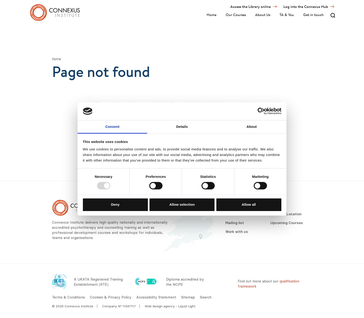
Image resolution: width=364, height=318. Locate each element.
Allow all (249, 204)
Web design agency (160, 306)
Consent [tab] (112, 127)
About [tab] (252, 127)
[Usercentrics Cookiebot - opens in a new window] (261, 111)
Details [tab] (182, 127)
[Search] (332, 15)
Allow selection (182, 204)
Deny (115, 204)
